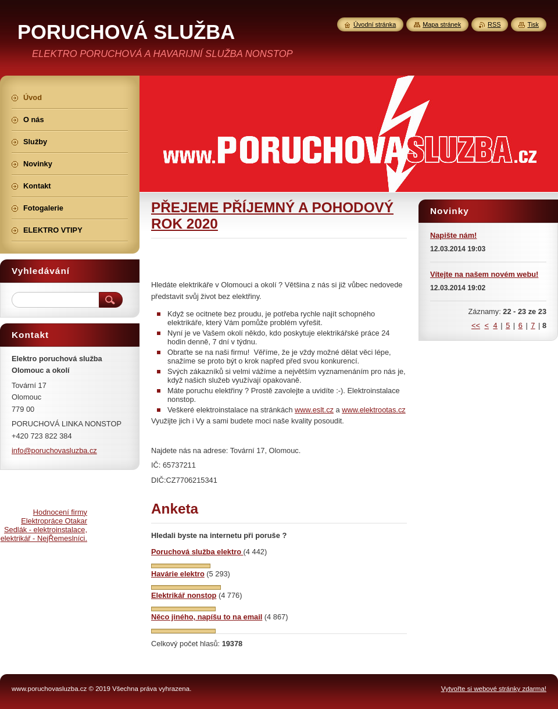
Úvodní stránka (374, 24)
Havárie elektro (178, 573)
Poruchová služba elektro (197, 551)
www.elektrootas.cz (374, 409)
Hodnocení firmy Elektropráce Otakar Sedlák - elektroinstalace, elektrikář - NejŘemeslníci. (44, 525)
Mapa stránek (442, 24)
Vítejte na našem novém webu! (484, 274)
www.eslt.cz (314, 409)
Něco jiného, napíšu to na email (206, 616)
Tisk (533, 24)
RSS (494, 24)
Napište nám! (453, 235)
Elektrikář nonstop (183, 595)
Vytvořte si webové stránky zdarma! (493, 688)
